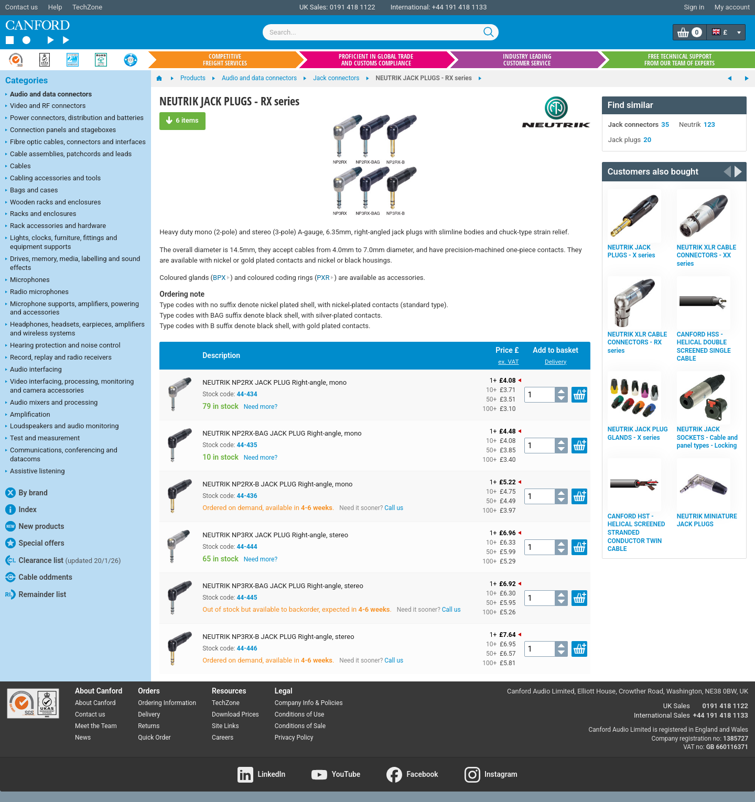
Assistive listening (35, 471)
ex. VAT (508, 361)
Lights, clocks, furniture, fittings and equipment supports (61, 242)
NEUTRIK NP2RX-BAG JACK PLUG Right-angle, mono (282, 433)
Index (21, 509)
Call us (393, 508)
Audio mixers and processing (51, 403)
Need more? (260, 406)
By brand (26, 492)
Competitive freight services (225, 60)
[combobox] (381, 32)
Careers (222, 737)
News (83, 737)
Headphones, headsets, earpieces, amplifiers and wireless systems (75, 328)
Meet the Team (96, 726)
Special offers (34, 543)
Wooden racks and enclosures (53, 203)
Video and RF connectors (45, 106)
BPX (221, 277)
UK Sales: (313, 7)
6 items (182, 120)
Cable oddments (38, 577)
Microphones (27, 280)
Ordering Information (167, 703)
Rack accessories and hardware (55, 226)
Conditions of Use (300, 714)
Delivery (555, 361)
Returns (148, 726)
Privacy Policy (294, 737)
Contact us (21, 7)
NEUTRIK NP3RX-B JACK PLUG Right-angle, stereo (278, 637)
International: (410, 7)
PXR (325, 277)
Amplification (27, 415)
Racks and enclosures (40, 214)
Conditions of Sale (300, 726)
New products (34, 526)
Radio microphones (37, 292)
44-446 (246, 648)
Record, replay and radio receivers (58, 358)
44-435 (246, 445)
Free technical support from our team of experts (679, 60)
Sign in (694, 7)
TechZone (87, 7)
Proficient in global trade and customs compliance (376, 60)
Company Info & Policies (309, 703)
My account (732, 7)
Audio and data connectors (48, 95)
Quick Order (154, 737)
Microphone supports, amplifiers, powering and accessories (72, 308)
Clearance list (63, 560)
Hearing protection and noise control (63, 346)
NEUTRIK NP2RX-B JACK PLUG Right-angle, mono (277, 484)
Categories (26, 80)
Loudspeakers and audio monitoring (62, 426)
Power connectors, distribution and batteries (74, 118)
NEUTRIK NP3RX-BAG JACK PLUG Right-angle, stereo (282, 586)
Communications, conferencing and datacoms (61, 454)
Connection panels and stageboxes (60, 130)
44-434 (246, 394)
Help (55, 7)
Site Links (225, 726)
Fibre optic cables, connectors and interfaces (75, 142)
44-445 (246, 597)
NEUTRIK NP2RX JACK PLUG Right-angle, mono (274, 382)
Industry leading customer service (527, 60)
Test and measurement (42, 438)
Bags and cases (31, 191)
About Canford (95, 703)
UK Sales (676, 706)
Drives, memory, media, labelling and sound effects (72, 263)
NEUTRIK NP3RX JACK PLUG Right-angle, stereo (275, 535)
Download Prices (235, 714)
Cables (18, 166)
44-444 (246, 546)
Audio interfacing (33, 370)
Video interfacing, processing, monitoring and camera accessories (69, 385)
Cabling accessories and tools (53, 178)
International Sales (662, 715)
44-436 (246, 496)
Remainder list (35, 594)
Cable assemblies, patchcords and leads (68, 154)
